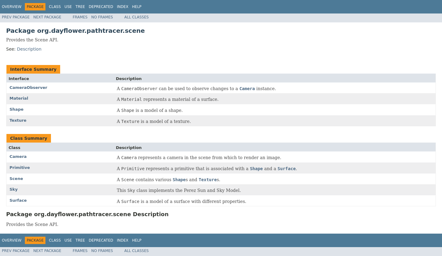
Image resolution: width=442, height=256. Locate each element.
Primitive (20, 167)
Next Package (47, 17)
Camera (18, 156)
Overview (11, 7)
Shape (17, 109)
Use (68, 7)
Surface (18, 200)
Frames (80, 17)
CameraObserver (28, 87)
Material (19, 98)
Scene (16, 178)
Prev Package (16, 17)
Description (29, 49)
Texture (18, 120)
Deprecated (101, 7)
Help (137, 7)
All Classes (136, 17)
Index (123, 7)
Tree (80, 7)
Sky (13, 189)
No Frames (102, 17)
